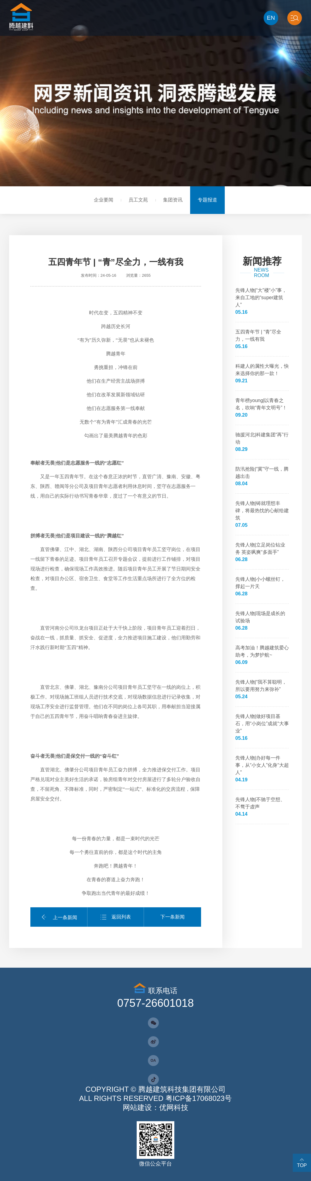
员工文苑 (138, 199)
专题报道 (207, 199)
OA (153, 1060)
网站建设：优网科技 (155, 1107)
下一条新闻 (172, 916)
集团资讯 (173, 199)
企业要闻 (103, 199)
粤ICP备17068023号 (199, 1098)
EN (271, 18)
